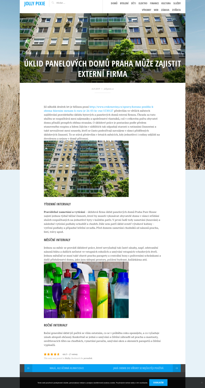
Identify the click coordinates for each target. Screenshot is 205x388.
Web (156, 10)
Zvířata (176, 10)
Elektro (143, 3)
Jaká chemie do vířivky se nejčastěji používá (138, 368)
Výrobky (146, 10)
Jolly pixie (34, 3)
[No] (201, 382)
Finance (154, 3)
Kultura (166, 3)
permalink (88, 358)
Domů (114, 3)
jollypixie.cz (109, 88)
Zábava (165, 10)
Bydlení (124, 3)
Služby (177, 3)
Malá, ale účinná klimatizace (67, 368)
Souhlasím (158, 382)
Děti (133, 3)
